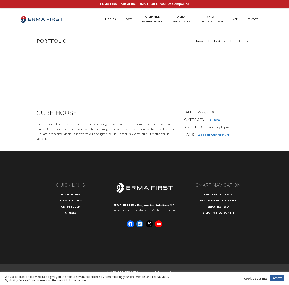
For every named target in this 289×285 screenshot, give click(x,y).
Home (199, 41)
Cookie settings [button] (255, 278)
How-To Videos (70, 200)
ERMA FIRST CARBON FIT (218, 212)
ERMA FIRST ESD (218, 206)
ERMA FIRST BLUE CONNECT (218, 200)
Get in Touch (70, 206)
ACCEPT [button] (277, 278)
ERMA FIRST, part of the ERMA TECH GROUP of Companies (144, 4)
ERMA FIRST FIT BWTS (218, 194)
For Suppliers (71, 194)
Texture (219, 41)
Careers (70, 212)
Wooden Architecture (214, 135)
